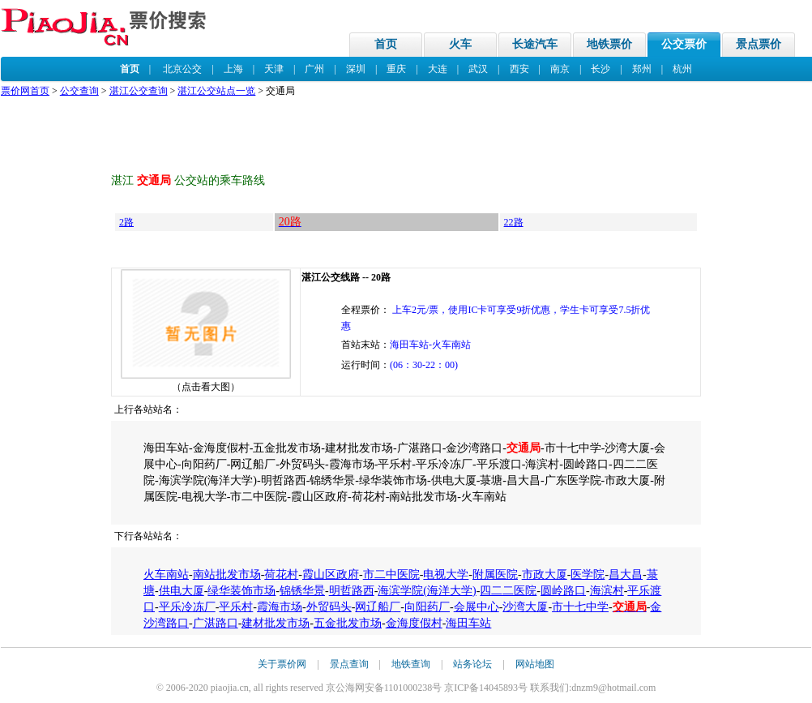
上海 (233, 69)
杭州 (682, 69)
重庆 (396, 69)
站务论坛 (472, 664)
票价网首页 (25, 90)
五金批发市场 (348, 623)
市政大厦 (544, 574)
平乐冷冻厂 (187, 607)
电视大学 (445, 574)
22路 (514, 222)
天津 (274, 69)
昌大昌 (626, 574)
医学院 (588, 574)
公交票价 (684, 44)
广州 (314, 69)
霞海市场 (279, 607)
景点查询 (349, 664)
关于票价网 (282, 664)
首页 (385, 44)
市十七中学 (580, 607)
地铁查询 (410, 664)
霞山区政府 (330, 574)
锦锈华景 (302, 591)
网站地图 (534, 664)
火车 (460, 44)
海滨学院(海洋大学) (427, 591)
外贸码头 (329, 607)
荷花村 (281, 574)
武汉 (478, 69)
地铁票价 (609, 44)
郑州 (642, 69)
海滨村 (607, 591)
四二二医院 (508, 591)
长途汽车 (535, 44)
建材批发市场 (275, 623)
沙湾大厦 (525, 607)
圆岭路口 (563, 591)
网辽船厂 (377, 607)
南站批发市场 (227, 574)
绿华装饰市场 (241, 591)
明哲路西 (351, 591)
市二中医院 (391, 574)
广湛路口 (215, 623)
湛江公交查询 (138, 90)
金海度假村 (414, 623)
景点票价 (758, 44)
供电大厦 (181, 591)
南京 (560, 69)
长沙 (600, 69)
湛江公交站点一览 (216, 90)
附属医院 (495, 574)
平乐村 (236, 607)
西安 (519, 69)
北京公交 (182, 69)
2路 (126, 222)
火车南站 (166, 574)
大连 (437, 69)
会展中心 (476, 607)
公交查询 (79, 90)
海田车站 (468, 623)
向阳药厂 (427, 607)
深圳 (355, 69)
